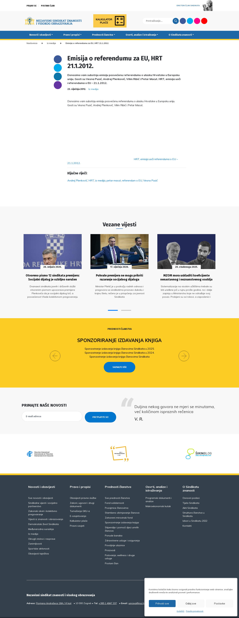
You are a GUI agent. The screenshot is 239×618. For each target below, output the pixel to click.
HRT (91, 180)
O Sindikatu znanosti (180, 34)
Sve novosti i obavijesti (40, 489)
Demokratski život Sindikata (43, 515)
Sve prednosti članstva (117, 489)
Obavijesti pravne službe (83, 489)
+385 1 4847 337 (108, 594)
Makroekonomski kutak (158, 497)
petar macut (114, 180)
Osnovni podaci (191, 489)
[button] (113, 307)
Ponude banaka (113, 526)
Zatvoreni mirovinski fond (119, 509)
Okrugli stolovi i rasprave (41, 530)
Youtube (204, 21)
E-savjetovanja (78, 507)
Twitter (190, 21)
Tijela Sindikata (191, 494)
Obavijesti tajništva (38, 545)
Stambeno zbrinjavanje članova (122, 504)
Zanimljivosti (35, 535)
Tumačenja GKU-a (80, 502)
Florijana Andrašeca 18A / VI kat (53, 594)
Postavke (219, 603)
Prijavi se (32, 6)
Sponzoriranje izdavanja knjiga (119, 338)
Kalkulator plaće (78, 512)
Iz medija (51, 43)
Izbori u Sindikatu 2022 (195, 512)
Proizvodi (110, 541)
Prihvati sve (162, 603)
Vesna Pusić (150, 180)
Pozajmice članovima (116, 499)
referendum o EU (132, 180)
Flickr (197, 21)
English (211, 21)
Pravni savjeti (77, 517)
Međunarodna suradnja (41, 520)
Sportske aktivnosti (38, 540)
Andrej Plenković (77, 180)
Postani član (48, 6)
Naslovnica (32, 43)
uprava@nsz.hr (136, 594)
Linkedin (58, 76)
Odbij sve (191, 603)
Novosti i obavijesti (40, 34)
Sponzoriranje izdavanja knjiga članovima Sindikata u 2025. (120, 346)
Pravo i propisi (71, 34)
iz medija (100, 180)
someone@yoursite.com (58, 85)
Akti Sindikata (190, 499)
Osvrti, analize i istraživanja (141, 34)
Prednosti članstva (102, 34)
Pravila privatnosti (194, 611)
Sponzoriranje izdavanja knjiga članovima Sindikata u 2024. (120, 350)
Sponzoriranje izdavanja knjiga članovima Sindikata (119, 354)
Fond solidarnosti (114, 494)
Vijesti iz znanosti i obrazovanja (45, 510)
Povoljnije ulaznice (115, 536)
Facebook (183, 21)
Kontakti (187, 517)
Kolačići (180, 611)
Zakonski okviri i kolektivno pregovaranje (42, 504)
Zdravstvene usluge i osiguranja (122, 531)
